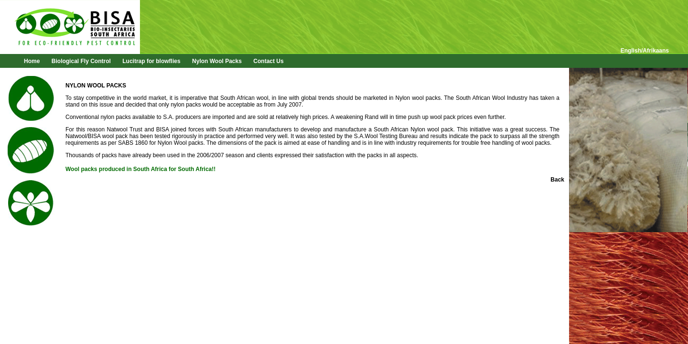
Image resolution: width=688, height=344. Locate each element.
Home (32, 61)
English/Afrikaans (645, 50)
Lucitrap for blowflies (151, 61)
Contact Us (268, 61)
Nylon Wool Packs (217, 61)
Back (557, 179)
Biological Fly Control (81, 61)
